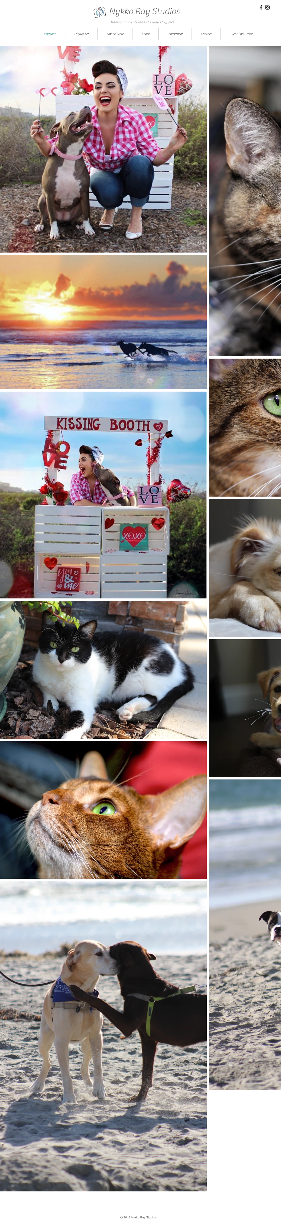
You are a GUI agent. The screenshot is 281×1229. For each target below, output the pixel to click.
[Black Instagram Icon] (267, 7)
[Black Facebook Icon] (261, 7)
